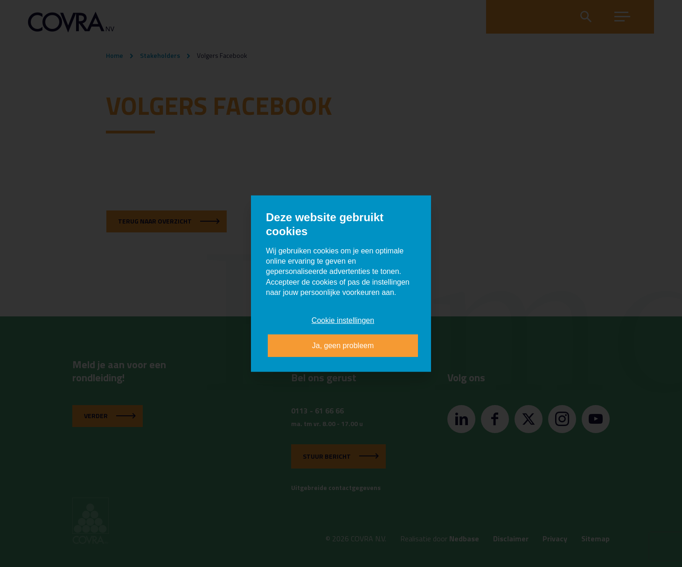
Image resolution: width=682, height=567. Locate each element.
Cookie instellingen (343, 320)
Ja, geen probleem (343, 346)
